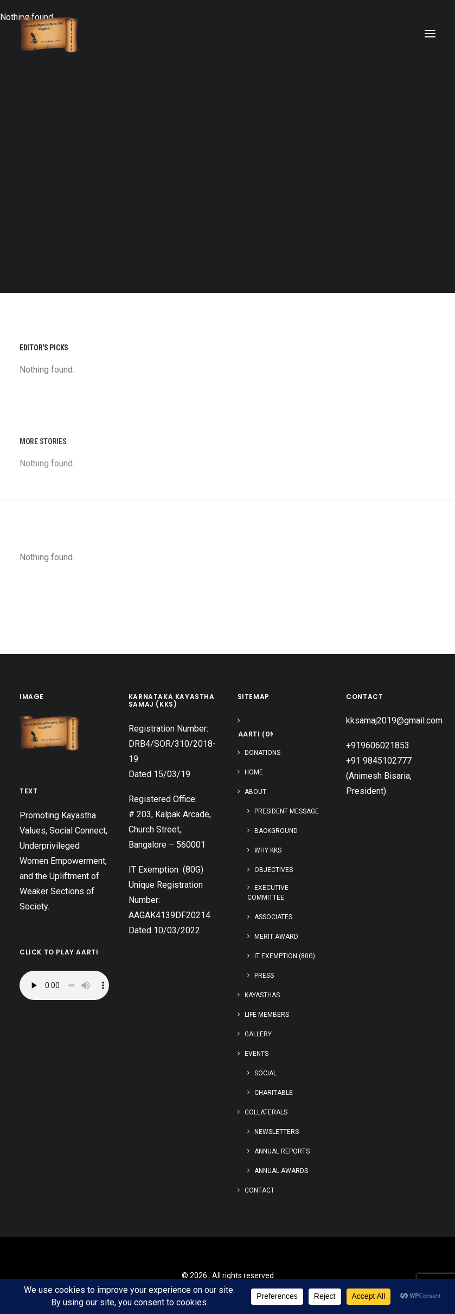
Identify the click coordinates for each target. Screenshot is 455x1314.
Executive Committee (268, 892)
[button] (430, 33)
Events (256, 1053)
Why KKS (267, 850)
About (255, 792)
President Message (286, 811)
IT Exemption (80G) (284, 956)
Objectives (273, 870)
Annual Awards (281, 1171)
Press (264, 975)
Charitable (273, 1093)
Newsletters (276, 1132)
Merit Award (276, 936)
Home (254, 772)
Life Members (267, 1014)
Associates (273, 917)
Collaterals (266, 1112)
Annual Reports (282, 1151)
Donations (262, 753)
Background (276, 831)
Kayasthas (262, 995)
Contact (259, 1190)
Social (265, 1073)
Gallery (258, 1034)
